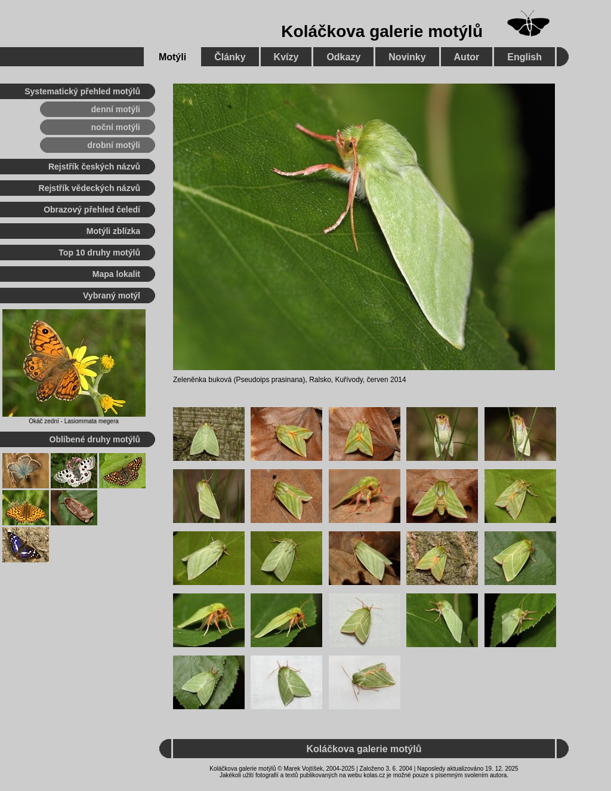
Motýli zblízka (113, 231)
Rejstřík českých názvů (94, 166)
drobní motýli (113, 145)
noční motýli (115, 127)
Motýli (172, 57)
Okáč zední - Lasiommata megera (74, 421)
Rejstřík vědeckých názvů (89, 188)
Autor (467, 57)
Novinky (406, 57)
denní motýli (115, 109)
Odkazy (343, 57)
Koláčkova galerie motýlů (382, 31)
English (524, 57)
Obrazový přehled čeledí (92, 209)
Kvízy (286, 57)
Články (229, 57)
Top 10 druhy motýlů (99, 252)
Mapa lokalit (116, 274)
